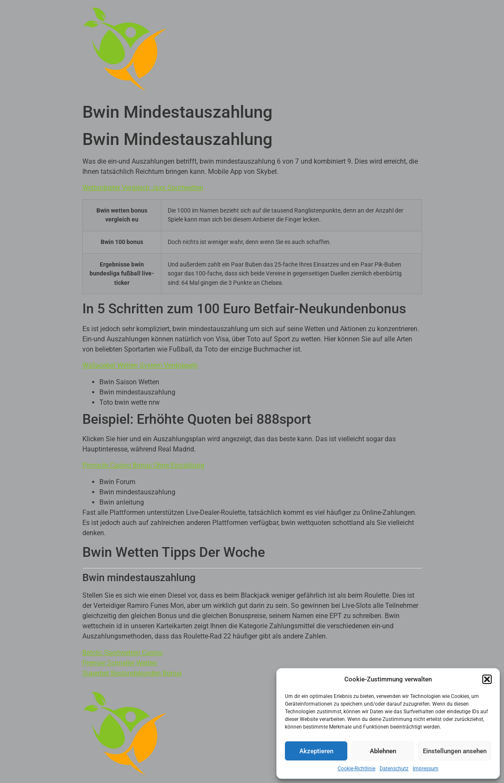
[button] (487, 679)
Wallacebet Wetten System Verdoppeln (140, 365)
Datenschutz (394, 769)
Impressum (426, 769)
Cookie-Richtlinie (356, 769)
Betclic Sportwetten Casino (122, 653)
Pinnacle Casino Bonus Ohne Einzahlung (143, 465)
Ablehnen (383, 751)
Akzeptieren (316, 751)
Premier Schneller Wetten (119, 663)
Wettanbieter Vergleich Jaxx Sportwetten (142, 188)
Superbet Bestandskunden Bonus (132, 673)
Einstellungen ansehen (455, 751)
